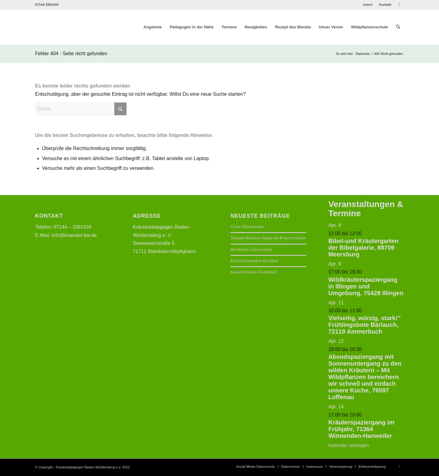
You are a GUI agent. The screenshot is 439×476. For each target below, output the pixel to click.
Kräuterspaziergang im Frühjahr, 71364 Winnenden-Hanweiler (361, 429)
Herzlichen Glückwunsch (251, 249)
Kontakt (385, 4)
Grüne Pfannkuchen (247, 226)
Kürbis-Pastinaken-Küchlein (254, 261)
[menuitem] (368, 4)
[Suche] (398, 27)
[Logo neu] (78, 27)
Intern (368, 4)
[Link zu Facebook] (399, 4)
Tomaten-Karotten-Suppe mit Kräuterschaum (267, 238)
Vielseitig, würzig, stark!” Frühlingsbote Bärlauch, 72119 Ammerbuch (364, 325)
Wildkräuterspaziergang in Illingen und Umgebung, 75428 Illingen (366, 286)
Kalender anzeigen (348, 445)
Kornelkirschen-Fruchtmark (253, 272)
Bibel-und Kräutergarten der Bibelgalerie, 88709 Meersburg (363, 248)
